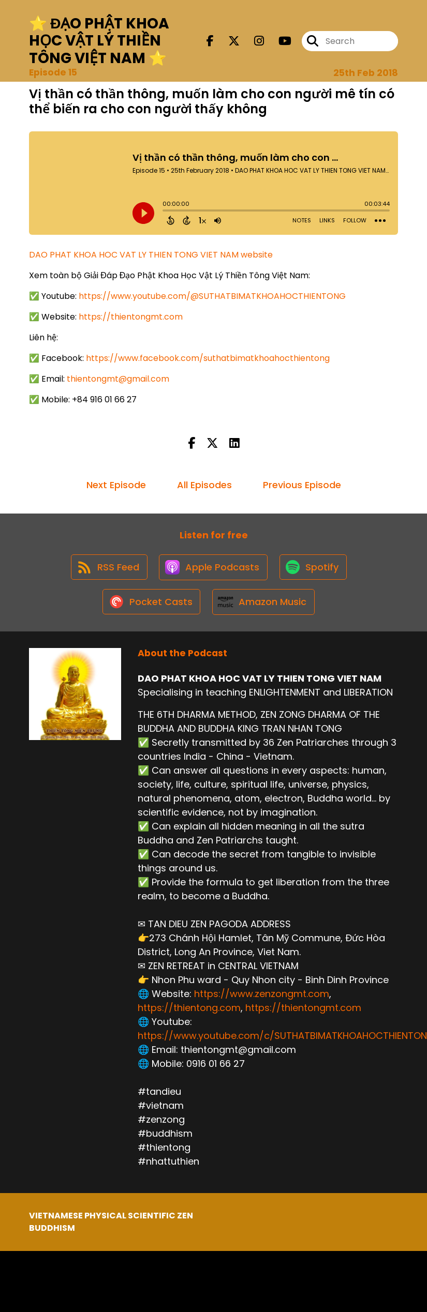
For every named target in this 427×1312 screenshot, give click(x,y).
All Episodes (204, 484)
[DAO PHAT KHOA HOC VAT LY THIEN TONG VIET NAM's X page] (228, 42)
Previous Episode (302, 484)
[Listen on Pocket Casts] (150, 606)
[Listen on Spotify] (315, 569)
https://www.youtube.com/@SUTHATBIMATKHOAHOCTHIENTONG (212, 296)
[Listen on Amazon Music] (264, 606)
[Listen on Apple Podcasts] (213, 568)
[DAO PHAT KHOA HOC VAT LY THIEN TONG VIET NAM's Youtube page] (278, 42)
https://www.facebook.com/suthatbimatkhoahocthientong (208, 358)
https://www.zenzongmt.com (261, 998)
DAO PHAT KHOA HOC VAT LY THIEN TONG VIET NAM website (151, 255)
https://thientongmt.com (131, 317)
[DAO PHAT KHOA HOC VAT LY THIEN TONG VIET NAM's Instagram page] (253, 42)
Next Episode (116, 484)
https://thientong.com (189, 1012)
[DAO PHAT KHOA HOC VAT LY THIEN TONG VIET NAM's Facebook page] (210, 42)
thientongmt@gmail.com (118, 379)
